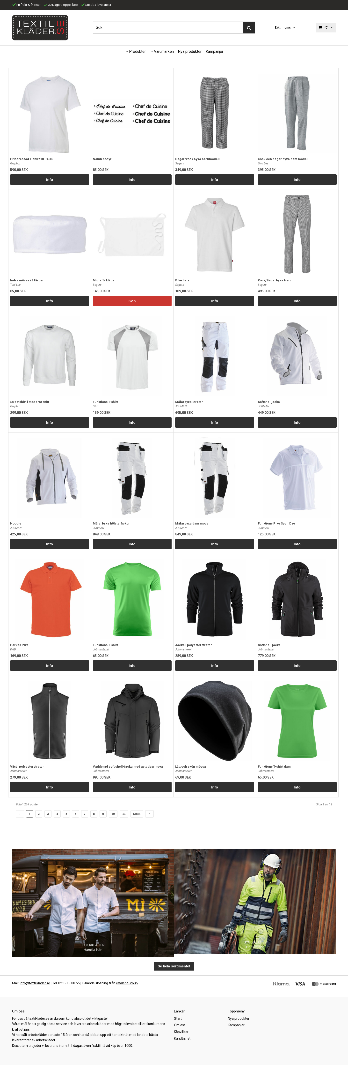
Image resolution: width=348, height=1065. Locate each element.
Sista (136, 814)
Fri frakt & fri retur (26, 5)
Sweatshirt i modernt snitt (29, 402)
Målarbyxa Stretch (189, 402)
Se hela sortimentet (174, 966)
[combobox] (285, 28)
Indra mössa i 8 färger (27, 280)
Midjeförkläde (103, 280)
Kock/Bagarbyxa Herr (274, 280)
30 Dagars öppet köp (61, 5)
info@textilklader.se (35, 983)
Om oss (180, 1025)
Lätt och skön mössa (190, 766)
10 (113, 814)
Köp (132, 301)
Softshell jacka (269, 645)
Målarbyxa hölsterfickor (111, 523)
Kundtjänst (182, 1038)
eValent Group (127, 983)
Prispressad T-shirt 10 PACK (31, 159)
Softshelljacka (269, 402)
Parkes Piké (19, 645)
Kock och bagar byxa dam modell (283, 159)
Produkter (137, 51)
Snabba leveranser (96, 5)
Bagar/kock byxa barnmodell (197, 159)
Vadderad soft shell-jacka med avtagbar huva (128, 766)
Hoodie (15, 523)
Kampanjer (214, 51)
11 (124, 814)
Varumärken (164, 51)
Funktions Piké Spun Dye (276, 523)
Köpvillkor (181, 1032)
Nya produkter (190, 51)
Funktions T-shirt (105, 402)
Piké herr (182, 280)
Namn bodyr (102, 159)
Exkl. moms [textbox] (283, 27)
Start (178, 1018)
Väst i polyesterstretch (27, 766)
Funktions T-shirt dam (274, 766)
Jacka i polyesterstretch (193, 645)
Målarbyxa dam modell (192, 523)
